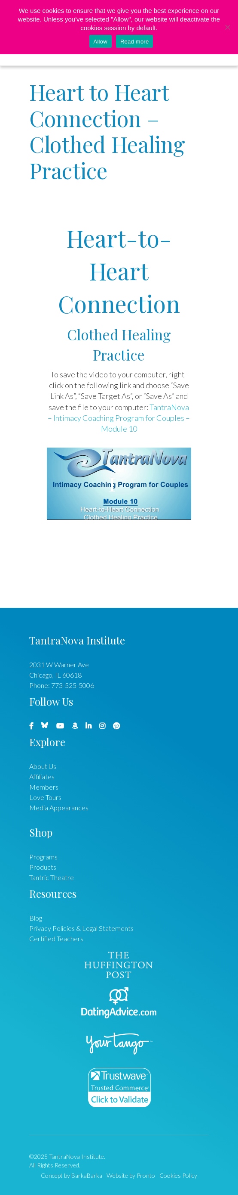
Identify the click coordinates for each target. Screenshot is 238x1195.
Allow (100, 41)
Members (43, 787)
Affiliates (42, 776)
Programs (43, 857)
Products (42, 867)
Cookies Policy (178, 1175)
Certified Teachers (56, 938)
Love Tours (45, 797)
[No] (227, 27)
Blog (35, 918)
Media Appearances (58, 807)
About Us (42, 766)
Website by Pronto (131, 1175)
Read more (134, 41)
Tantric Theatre (51, 877)
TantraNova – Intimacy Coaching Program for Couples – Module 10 (119, 418)
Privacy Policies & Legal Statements (81, 928)
